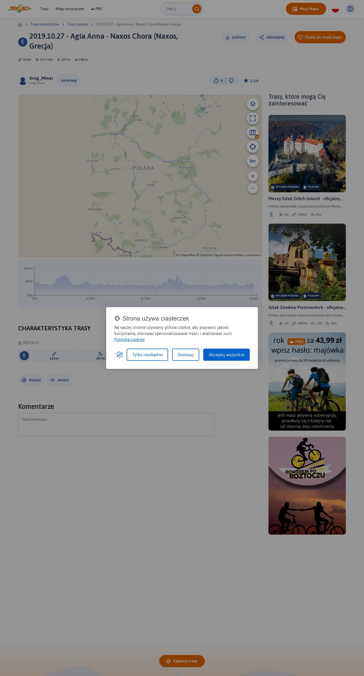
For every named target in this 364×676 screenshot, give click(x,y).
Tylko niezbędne (147, 354)
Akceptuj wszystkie (226, 354)
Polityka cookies (129, 339)
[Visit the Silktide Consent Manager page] (120, 355)
